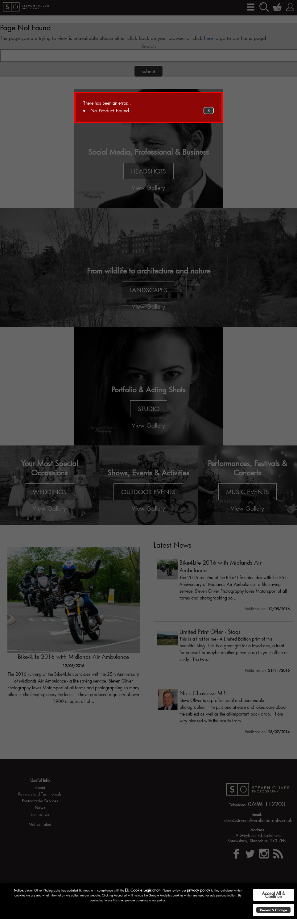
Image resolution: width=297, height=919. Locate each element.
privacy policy (198, 890)
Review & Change (273, 910)
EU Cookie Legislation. (143, 890)
